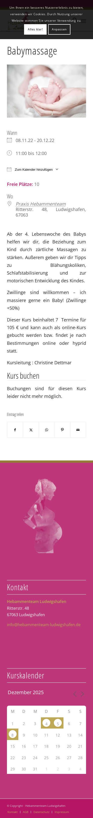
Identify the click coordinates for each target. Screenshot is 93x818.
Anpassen (59, 29)
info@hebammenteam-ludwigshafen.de (44, 624)
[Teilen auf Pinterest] (62, 430)
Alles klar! (35, 29)
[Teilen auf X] (30, 430)
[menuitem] (12, 812)
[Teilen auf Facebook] (15, 430)
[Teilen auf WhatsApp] (46, 430)
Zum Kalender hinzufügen (30, 169)
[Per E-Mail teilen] (78, 430)
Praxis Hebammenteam (41, 204)
